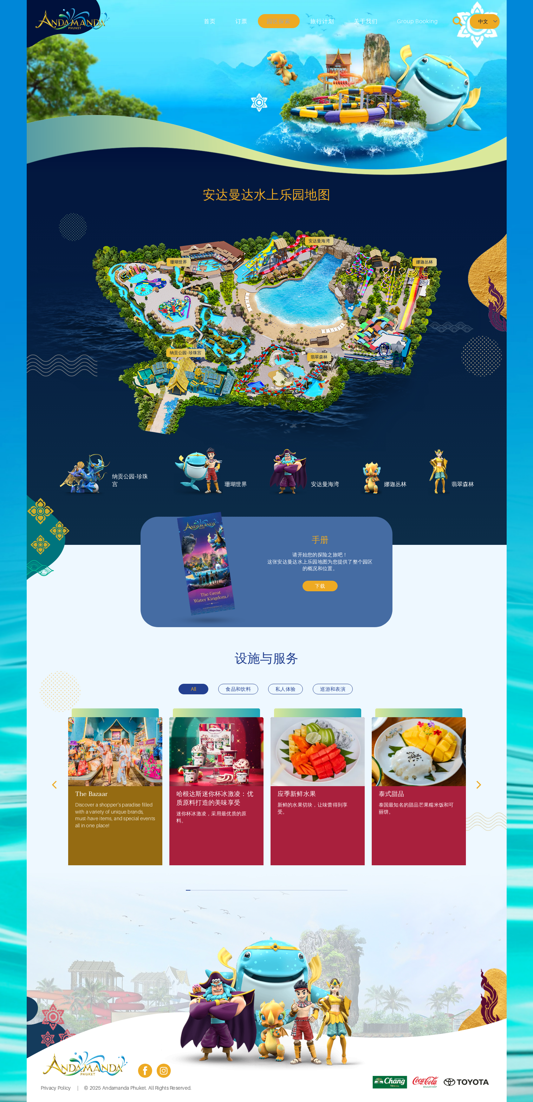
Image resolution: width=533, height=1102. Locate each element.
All (193, 689)
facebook (145, 1071)
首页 (246, 21)
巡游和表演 (332, 689)
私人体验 (285, 689)
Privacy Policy (56, 1088)
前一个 (55, 784)
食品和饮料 (238, 689)
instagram (164, 1071)
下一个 (478, 784)
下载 (320, 586)
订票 (271, 21)
